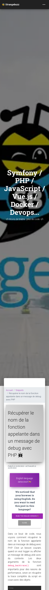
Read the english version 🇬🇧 (27, 516)
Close (24, 523)
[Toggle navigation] (44, 4)
